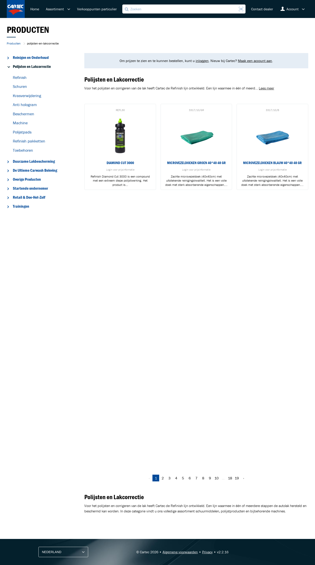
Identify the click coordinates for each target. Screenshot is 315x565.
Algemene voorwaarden (180, 552)
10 (216, 478)
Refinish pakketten (29, 141)
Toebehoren (23, 150)
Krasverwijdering (27, 95)
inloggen (202, 60)
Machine (20, 122)
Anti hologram (25, 104)
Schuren (20, 86)
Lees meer (266, 88)
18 (230, 478)
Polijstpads (22, 132)
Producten (14, 43)
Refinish (20, 77)
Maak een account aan (255, 60)
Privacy (207, 552)
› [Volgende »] (243, 478)
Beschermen (23, 113)
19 (237, 478)
